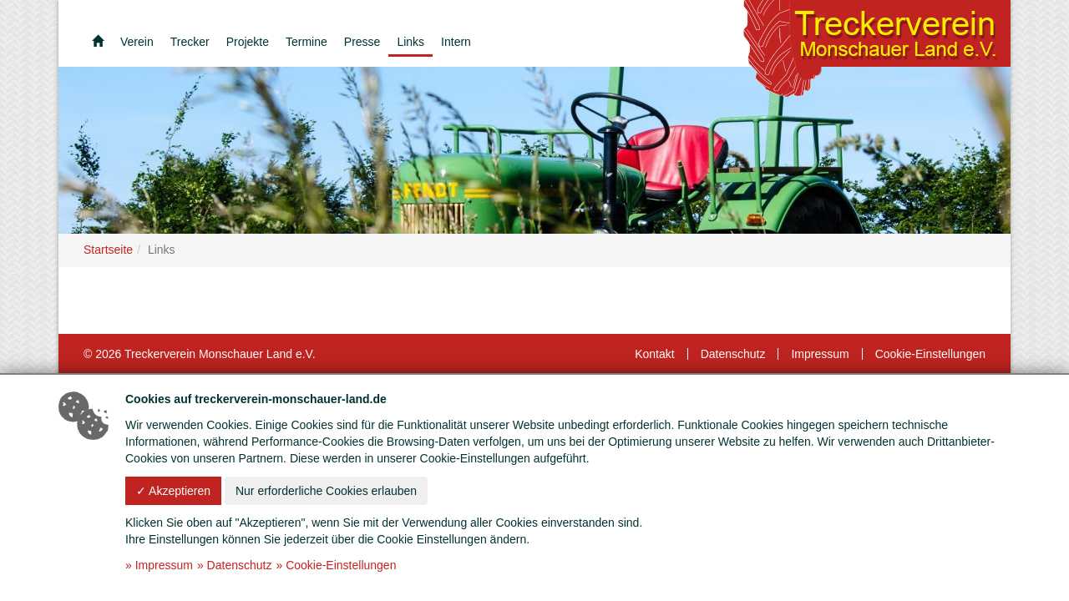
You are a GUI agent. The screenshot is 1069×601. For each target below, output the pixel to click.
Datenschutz (733, 354)
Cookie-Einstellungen (930, 354)
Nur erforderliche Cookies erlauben (326, 490)
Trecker (190, 41)
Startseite (108, 249)
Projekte (247, 41)
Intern (456, 41)
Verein (137, 41)
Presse (362, 41)
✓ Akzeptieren (173, 490)
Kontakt (654, 354)
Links (410, 41)
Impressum (820, 354)
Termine (306, 41)
